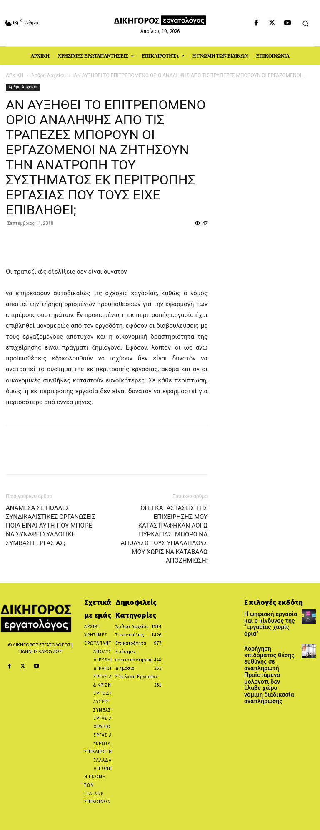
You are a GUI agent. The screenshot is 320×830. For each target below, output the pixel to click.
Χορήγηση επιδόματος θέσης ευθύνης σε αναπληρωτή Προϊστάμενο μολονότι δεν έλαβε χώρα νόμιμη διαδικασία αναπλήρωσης (270, 655)
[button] (305, 23)
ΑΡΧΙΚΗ (14, 75)
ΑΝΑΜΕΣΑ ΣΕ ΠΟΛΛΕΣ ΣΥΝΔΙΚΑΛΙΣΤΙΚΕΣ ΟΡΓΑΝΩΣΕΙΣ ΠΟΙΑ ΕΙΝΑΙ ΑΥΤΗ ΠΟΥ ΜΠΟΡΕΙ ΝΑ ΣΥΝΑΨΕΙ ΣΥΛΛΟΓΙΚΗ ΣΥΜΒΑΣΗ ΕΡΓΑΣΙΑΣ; (50, 525)
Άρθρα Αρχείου (48, 75)
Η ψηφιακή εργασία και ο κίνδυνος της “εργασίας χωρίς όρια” (270, 619)
